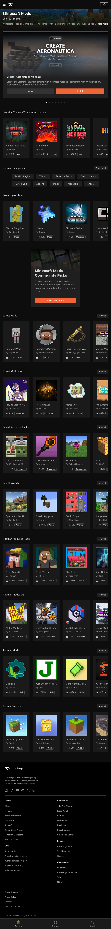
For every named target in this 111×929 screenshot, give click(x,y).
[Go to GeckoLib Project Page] (16, 676)
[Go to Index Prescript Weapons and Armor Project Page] (76, 341)
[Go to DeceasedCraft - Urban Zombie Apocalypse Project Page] (46, 620)
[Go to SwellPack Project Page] (76, 453)
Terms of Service (11, 892)
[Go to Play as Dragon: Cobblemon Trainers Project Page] (16, 397)
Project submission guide (16, 856)
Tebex (59, 877)
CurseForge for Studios (67, 873)
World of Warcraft (13, 816)
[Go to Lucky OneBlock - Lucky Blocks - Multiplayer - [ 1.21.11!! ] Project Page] (46, 732)
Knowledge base (64, 847)
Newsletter (62, 821)
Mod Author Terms (12, 907)
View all (102, 315)
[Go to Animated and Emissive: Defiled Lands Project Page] (46, 453)
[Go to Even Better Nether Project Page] (76, 138)
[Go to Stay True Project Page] (76, 564)
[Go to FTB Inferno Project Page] (46, 138)
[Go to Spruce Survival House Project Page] (16, 509)
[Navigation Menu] (4, 4)
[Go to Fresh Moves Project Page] (46, 564)
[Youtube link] (17, 790)
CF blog (60, 816)
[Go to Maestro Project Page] (46, 221)
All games (9, 806)
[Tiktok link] (12, 790)
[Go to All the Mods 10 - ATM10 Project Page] (16, 620)
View (30, 91)
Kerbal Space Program (14, 830)
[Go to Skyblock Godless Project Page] (76, 221)
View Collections (55, 301)
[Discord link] (23, 790)
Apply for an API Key (14, 866)
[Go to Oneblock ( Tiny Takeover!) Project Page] (16, 732)
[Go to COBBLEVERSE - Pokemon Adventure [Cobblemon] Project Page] (76, 620)
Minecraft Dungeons (14, 835)
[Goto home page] (10, 4)
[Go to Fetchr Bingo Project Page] (76, 509)
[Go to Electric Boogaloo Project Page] (16, 221)
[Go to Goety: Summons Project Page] (16, 453)
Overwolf (61, 868)
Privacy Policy (10, 897)
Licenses (8, 902)
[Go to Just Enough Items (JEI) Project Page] (46, 676)
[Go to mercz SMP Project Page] (76, 397)
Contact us (62, 856)
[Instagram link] (6, 790)
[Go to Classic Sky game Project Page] (46, 509)
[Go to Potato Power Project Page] (46, 397)
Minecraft (9, 811)
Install (80, 91)
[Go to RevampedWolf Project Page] (16, 341)
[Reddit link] (34, 790)
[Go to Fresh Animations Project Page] (16, 564)
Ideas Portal (62, 811)
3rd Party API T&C (13, 870)
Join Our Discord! (65, 806)
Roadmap (61, 825)
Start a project (11, 851)
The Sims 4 (9, 821)
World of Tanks (11, 840)
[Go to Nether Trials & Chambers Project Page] (16, 138)
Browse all (101, 168)
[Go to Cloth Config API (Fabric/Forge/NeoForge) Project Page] (76, 676)
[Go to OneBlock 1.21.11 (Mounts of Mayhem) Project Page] (76, 732)
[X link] (28, 790)
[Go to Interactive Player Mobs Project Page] (46, 341)
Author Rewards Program (16, 861)
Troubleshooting (64, 851)
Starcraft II (9, 825)
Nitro (59, 882)
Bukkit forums (63, 830)
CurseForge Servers (65, 835)
